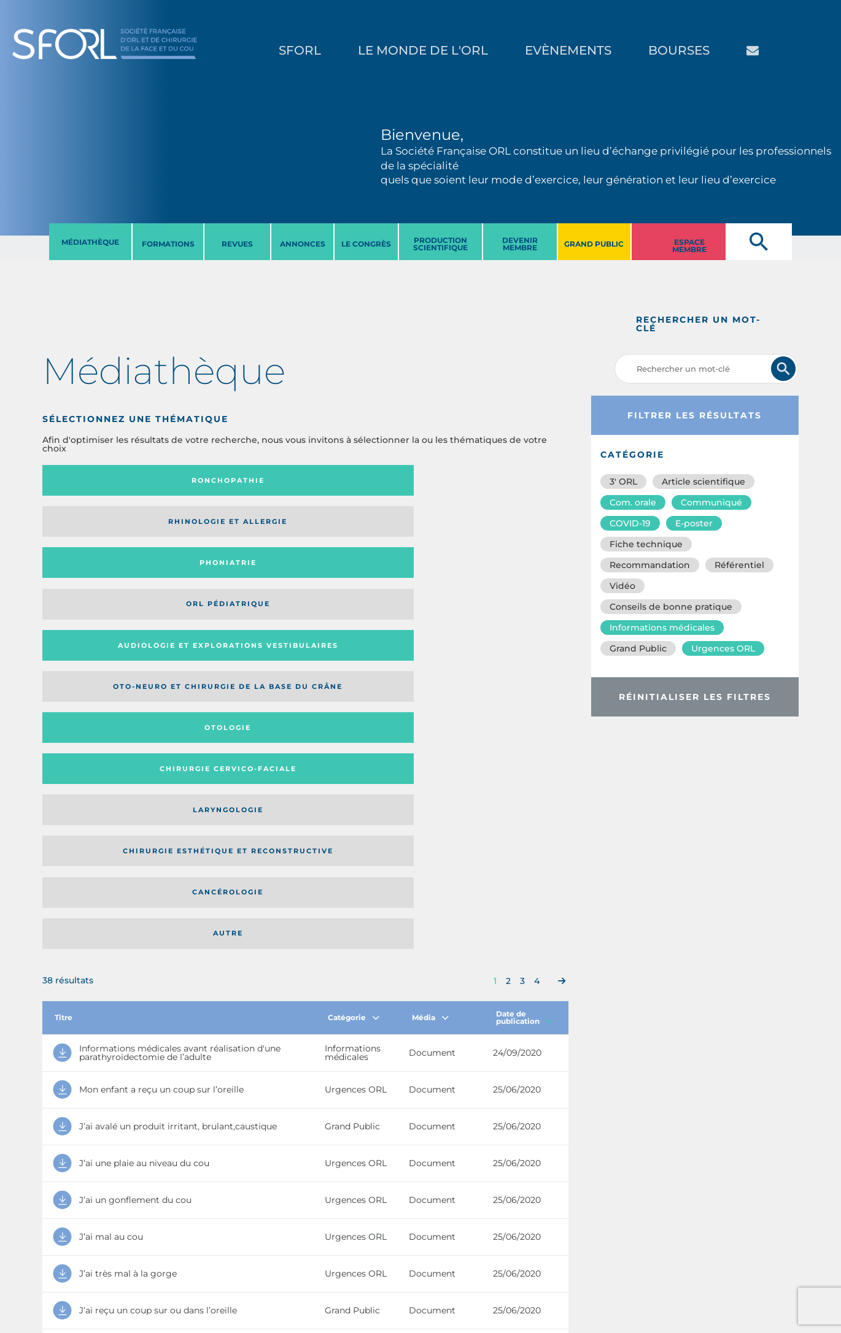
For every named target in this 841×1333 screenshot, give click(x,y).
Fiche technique (646, 544)
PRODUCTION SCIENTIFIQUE (440, 244)
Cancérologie (365, 574)
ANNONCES (302, 243)
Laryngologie (103, 574)
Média (430, 663)
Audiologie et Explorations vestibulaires (87, 525)
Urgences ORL (723, 648)
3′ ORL (623, 481)
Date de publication (524, 663)
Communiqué (711, 502)
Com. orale (633, 502)
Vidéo (622, 585)
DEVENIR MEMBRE (520, 244)
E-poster (694, 523)
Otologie (366, 525)
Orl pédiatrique (497, 480)
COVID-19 (630, 523)
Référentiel (739, 564)
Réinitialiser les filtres (695, 696)
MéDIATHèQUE (90, 242)
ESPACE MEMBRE (689, 245)
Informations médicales (662, 627)
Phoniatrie (365, 480)
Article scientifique (703, 481)
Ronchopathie (102, 480)
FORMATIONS (168, 243)
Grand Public (638, 648)
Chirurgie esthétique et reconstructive (224, 575)
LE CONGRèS (366, 243)
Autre (497, 574)
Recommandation (650, 564)
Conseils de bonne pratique (671, 606)
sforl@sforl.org (217, 1257)
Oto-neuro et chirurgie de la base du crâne (223, 525)
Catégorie (353, 663)
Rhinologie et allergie (219, 480)
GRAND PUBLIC (594, 243)
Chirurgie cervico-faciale (495, 526)
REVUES (237, 243)
